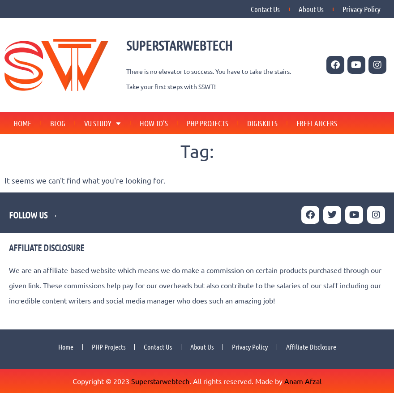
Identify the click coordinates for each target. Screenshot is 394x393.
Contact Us (265, 8)
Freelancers (316, 123)
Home (22, 123)
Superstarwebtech (160, 380)
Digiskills (262, 123)
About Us (311, 8)
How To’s (154, 123)
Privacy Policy (362, 8)
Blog (57, 123)
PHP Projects (207, 123)
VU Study (102, 123)
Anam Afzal (302, 380)
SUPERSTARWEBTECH (179, 45)
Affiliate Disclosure (311, 346)
